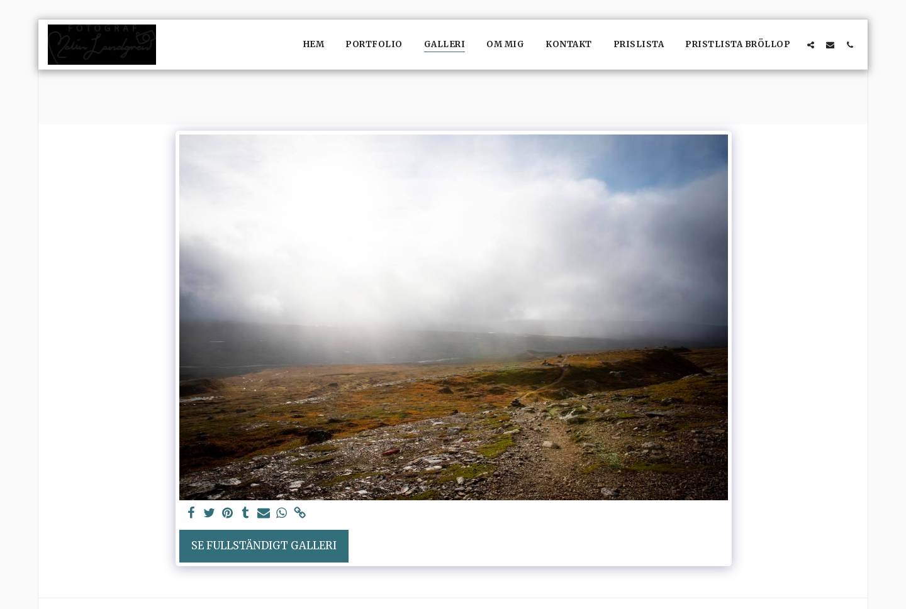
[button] (811, 44)
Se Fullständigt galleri (264, 545)
